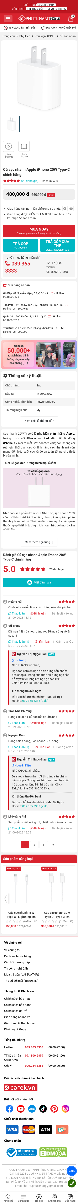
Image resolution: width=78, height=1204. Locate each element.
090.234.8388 (34, 1065)
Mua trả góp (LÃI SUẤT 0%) (21, 974)
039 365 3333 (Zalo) (35, 700)
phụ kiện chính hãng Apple (55, 433)
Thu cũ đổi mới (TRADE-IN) (21, 980)
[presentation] (5, 898)
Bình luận (38, 613)
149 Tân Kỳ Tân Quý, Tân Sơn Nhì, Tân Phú (41, 304)
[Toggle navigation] (23, 1198)
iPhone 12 (10, 443)
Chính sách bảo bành (17, 1005)
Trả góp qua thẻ (57, 245)
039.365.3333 (34, 1047)
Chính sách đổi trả (15, 1011)
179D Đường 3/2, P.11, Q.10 (32, 316)
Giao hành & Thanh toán (20, 1023)
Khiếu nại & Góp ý (15, 1029)
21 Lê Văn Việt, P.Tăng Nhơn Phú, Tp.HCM (41, 328)
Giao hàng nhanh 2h (17, 1017)
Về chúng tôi (12, 950)
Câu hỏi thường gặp (17, 962)
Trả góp (20, 245)
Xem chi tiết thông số (39, 420)
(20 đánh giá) (29, 180)
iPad (46, 438)
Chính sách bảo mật (17, 998)
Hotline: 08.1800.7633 (15, 308)
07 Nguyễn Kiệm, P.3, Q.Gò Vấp (33, 293)
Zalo (71, 1171)
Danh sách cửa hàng (17, 956)
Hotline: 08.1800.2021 (15, 331)
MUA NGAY (39, 231)
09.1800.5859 (34, 1055)
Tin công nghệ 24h (16, 968)
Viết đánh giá (39, 582)
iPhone (31, 438)
